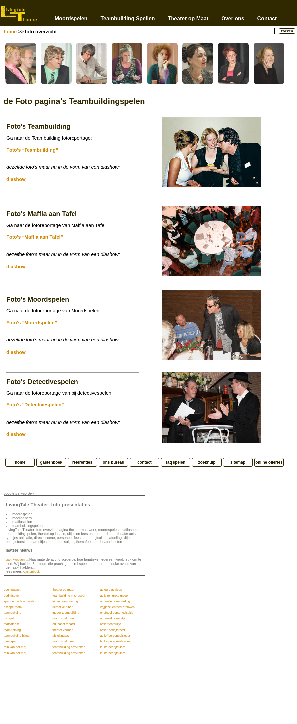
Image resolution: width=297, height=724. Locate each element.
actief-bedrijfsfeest (112, 630)
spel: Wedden (15, 559)
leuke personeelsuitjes (115, 641)
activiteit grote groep (114, 595)
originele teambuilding (115, 601)
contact (144, 462)
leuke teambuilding (65, 601)
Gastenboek (31, 571)
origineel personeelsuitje (116, 612)
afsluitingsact (61, 635)
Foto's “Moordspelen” (31, 322)
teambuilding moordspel (68, 595)
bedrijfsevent (12, 595)
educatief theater (63, 624)
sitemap (237, 462)
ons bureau (113, 462)
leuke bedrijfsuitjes (112, 647)
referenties (82, 462)
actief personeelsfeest (115, 635)
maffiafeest (11, 624)
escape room (13, 607)
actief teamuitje (110, 624)
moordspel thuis (63, 618)
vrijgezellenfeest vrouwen (117, 607)
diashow (16, 179)
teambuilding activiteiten (68, 647)
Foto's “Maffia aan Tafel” (34, 237)
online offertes (269, 462)
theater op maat (63, 589)
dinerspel (10, 641)
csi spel (9, 618)
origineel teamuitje (112, 618)
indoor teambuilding (65, 612)
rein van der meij (15, 647)
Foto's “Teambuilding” (32, 150)
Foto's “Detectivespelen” (35, 404)
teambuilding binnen (17, 635)
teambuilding (12, 612)
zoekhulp (206, 462)
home (10, 31)
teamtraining (12, 630)
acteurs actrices (111, 589)
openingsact (12, 589)
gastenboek (51, 462)
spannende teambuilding (20, 601)
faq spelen (175, 462)
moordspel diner (63, 641)
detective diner (62, 607)
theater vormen (62, 630)
